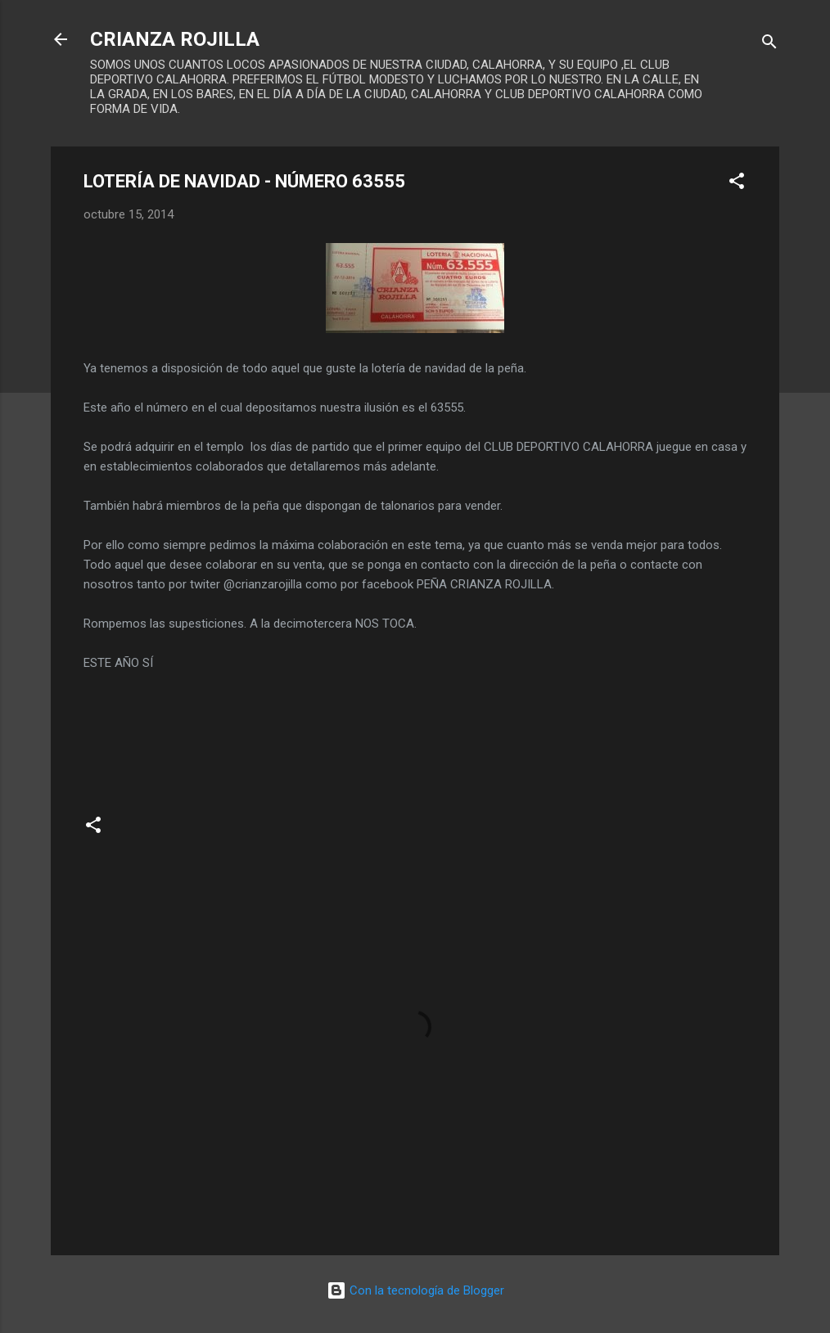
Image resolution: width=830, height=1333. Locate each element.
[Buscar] (769, 45)
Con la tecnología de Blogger (415, 1290)
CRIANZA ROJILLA (174, 39)
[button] (737, 183)
